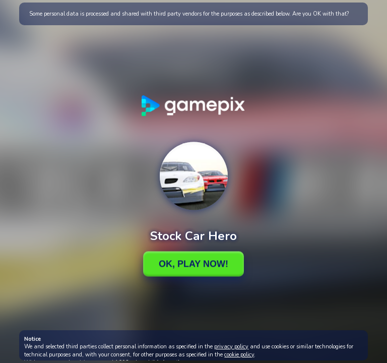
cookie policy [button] (239, 354)
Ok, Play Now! (193, 264)
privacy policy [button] (231, 346)
